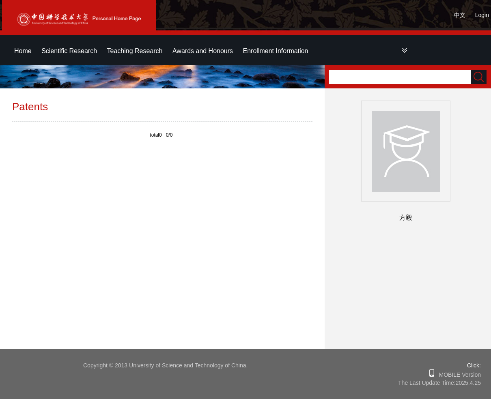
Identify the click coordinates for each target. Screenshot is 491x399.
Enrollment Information (275, 50)
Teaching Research (135, 50)
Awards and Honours (202, 50)
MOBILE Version (457, 374)
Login (482, 15)
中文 (459, 15)
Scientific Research (69, 50)
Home (23, 50)
